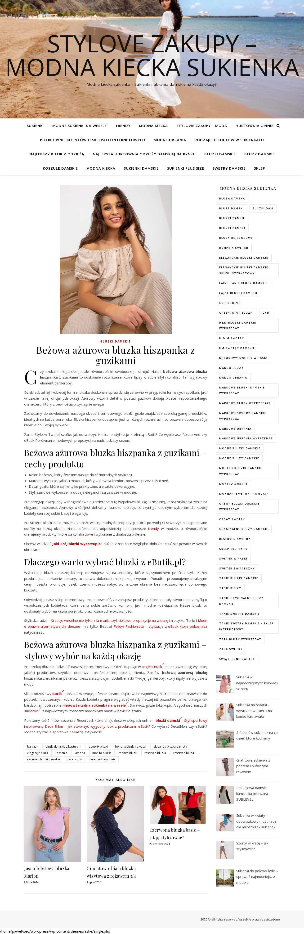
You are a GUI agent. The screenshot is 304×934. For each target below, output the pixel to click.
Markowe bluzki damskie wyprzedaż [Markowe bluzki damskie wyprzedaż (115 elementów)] (242, 390)
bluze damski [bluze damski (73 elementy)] (231, 208)
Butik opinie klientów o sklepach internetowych (92, 139)
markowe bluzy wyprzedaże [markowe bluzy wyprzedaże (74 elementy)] (245, 403)
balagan (32, 746)
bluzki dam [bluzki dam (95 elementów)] (263, 208)
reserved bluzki (183, 753)
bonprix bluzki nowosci (130, 746)
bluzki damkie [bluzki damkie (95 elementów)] (232, 218)
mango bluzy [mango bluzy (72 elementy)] (231, 368)
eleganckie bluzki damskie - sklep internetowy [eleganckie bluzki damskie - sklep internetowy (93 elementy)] (245, 270)
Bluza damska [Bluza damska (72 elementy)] (232, 198)
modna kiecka (153, 125)
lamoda (80, 753)
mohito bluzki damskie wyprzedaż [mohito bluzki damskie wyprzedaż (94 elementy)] (240, 471)
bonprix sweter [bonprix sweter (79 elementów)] (233, 247)
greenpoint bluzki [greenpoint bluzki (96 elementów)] (236, 312)
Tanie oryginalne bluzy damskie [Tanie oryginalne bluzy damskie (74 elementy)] (241, 601)
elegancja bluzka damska (170, 746)
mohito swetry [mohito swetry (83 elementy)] (233, 483)
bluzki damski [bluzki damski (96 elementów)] (232, 228)
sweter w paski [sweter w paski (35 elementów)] (233, 558)
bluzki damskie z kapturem (63, 746)
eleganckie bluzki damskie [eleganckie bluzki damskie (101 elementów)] (243, 257)
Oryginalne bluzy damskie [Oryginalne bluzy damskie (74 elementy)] (243, 529)
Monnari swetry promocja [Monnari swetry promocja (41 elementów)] (244, 493)
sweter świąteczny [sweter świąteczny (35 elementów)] (237, 568)
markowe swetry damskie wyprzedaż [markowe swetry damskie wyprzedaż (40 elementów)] (242, 416)
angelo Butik (153, 666)
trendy (153, 528)
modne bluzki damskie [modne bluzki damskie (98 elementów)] (239, 448)
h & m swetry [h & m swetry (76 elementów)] (231, 338)
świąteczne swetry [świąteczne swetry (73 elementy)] (237, 659)
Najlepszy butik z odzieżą (56, 154)
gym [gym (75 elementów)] (266, 312)
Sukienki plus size (185, 168)
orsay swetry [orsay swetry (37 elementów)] (232, 519)
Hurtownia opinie (254, 125)
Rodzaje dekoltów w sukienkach (229, 139)
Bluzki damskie (220, 154)
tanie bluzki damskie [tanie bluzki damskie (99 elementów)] (238, 578)
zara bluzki (74, 759)
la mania (61, 753)
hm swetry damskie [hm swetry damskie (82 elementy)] (237, 348)
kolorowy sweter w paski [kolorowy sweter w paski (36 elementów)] (243, 358)
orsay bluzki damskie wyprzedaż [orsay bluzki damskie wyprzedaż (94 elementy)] (239, 506)
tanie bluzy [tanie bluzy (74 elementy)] (230, 588)
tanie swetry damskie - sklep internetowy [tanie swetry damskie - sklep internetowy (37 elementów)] (246, 626)
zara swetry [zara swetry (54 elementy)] (231, 649)
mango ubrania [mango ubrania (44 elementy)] (233, 377)
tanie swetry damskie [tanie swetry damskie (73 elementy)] (239, 613)
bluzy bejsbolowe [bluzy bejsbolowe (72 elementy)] (236, 237)
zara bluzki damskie (102, 759)
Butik (58, 693)
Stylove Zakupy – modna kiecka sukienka (152, 55)
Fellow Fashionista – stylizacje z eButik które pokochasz (160, 626)
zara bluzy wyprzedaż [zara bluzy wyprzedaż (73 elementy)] (240, 639)
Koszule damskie (60, 168)
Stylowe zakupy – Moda (201, 125)
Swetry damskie (229, 168)
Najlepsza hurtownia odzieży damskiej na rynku (144, 154)
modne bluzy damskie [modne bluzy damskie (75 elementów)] (239, 458)
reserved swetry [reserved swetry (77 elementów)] (234, 539)
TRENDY (122, 125)
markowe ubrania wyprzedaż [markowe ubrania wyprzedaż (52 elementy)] (246, 438)
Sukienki (35, 125)
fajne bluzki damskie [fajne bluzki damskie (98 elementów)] (238, 293)
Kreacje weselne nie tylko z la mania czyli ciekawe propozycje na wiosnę (109, 620)
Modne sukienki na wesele (79, 125)
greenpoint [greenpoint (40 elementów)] (230, 303)
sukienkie (32, 710)
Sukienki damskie (141, 168)
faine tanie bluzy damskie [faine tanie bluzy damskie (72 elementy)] (243, 283)
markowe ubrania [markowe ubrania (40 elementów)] (235, 428)
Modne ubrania (170, 139)
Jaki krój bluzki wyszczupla (76, 543)
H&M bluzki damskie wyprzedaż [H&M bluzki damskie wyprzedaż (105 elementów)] (237, 325)
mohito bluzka (102, 753)
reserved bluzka (155, 753)
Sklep (259, 168)
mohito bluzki (128, 753)
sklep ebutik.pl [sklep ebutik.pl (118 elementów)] (233, 548)
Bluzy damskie (259, 154)
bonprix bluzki (98, 746)
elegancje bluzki (38, 753)
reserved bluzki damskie (43, 759)
